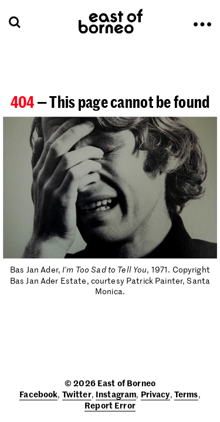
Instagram (116, 394)
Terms (186, 394)
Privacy (155, 394)
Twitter (77, 394)
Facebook (38, 394)
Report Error (110, 405)
